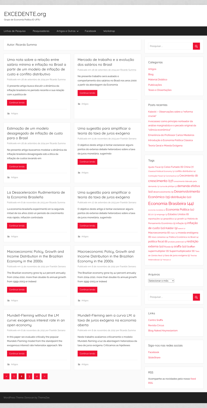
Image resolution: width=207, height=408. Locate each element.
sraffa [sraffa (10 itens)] (180, 246)
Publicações (155, 84)
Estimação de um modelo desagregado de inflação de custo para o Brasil (35, 133)
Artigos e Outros (68, 30)
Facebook (90, 30)
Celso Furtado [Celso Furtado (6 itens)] (173, 166)
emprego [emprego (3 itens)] (162, 214)
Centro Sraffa (155, 320)
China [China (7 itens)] (189, 166)
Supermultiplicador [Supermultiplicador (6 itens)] (182, 251)
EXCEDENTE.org (25, 13)
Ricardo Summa (58, 79)
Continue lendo (17, 102)
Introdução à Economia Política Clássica (170, 140)
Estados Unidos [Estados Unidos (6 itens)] (178, 214)
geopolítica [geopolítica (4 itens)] (170, 219)
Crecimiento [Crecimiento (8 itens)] (188, 175)
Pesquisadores (41, 30)
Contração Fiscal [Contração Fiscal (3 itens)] (156, 176)
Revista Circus (156, 325)
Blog (151, 74)
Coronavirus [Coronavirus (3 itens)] (172, 176)
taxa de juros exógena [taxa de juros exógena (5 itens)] (177, 255)
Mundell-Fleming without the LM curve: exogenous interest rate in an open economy (36, 320)
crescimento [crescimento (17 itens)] (160, 181)
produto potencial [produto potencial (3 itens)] (177, 242)
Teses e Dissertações (159, 90)
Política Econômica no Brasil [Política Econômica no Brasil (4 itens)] (184, 237)
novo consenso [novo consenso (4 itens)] (160, 237)
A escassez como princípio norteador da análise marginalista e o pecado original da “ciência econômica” (172, 125)
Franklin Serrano (128, 138)
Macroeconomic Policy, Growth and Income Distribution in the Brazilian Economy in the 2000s (35, 256)
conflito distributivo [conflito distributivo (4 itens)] (185, 171)
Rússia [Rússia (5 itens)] (168, 246)
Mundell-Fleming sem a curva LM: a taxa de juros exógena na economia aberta (107, 320)
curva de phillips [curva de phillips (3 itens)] (168, 186)
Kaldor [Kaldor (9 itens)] (172, 228)
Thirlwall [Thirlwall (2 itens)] (167, 260)
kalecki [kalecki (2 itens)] (181, 228)
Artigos (14, 113)
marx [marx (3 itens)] (173, 233)
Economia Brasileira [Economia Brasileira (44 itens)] (171, 203)
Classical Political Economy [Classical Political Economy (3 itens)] (161, 171)
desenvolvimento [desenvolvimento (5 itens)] (163, 191)
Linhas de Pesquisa (14, 30)
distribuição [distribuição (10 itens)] (181, 197)
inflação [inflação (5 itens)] (181, 223)
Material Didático (157, 79)
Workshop (109, 30)
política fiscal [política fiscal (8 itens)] (157, 241)
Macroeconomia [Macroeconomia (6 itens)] (159, 232)
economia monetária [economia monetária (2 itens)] (156, 210)
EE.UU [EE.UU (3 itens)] (152, 214)
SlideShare (154, 357)
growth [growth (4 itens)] (182, 219)
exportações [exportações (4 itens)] (155, 219)
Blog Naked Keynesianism (163, 330)
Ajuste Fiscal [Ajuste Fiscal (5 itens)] (155, 167)
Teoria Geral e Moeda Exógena (165, 145)
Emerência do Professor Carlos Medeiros (171, 135)
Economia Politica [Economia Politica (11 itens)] (180, 209)
